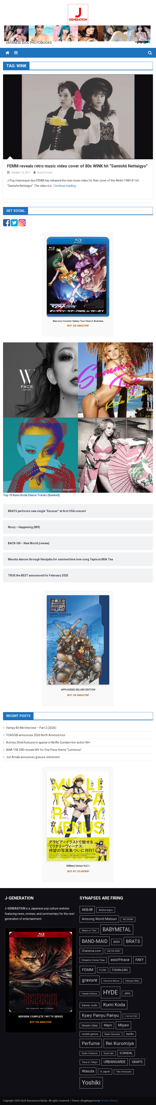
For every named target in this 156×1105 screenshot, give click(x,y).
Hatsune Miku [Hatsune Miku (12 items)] (132, 981)
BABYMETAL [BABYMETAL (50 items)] (117, 929)
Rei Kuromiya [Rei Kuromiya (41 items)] (120, 1043)
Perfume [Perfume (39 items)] (91, 1043)
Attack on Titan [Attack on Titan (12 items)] (89, 930)
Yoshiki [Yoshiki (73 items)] (91, 1082)
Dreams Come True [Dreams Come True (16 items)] (93, 960)
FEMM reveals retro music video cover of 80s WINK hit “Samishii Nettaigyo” (77, 166)
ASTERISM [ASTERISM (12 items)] (128, 919)
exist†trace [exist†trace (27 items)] (120, 960)
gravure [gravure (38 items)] (89, 980)
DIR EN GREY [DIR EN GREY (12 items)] (113, 951)
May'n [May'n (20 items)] (108, 1025)
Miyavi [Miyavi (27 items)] (123, 1025)
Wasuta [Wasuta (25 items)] (88, 1071)
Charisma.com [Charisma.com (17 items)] (91, 950)
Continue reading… (65, 185)
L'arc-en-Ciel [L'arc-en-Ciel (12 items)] (131, 1016)
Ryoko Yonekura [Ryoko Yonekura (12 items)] (90, 1053)
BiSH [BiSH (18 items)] (117, 942)
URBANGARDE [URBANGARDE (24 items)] (115, 1062)
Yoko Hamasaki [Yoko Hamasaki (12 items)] (123, 1071)
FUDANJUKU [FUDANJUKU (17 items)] (120, 970)
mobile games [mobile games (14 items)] (90, 1034)
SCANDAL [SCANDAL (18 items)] (126, 1053)
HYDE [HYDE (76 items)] (110, 992)
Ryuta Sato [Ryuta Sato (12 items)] (109, 1053)
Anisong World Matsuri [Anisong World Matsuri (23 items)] (99, 919)
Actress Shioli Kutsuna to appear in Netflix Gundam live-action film (48, 742)
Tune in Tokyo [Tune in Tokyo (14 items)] (90, 1062)
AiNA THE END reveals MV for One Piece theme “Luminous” (44, 749)
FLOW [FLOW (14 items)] (102, 970)
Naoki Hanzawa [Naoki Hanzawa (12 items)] (112, 1034)
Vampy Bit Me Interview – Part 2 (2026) (31, 727)
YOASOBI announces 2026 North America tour (35, 735)
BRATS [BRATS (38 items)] (133, 941)
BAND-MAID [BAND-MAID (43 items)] (94, 941)
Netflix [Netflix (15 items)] (130, 1034)
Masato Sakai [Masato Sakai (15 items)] (90, 1025)
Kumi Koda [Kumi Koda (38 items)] (114, 1004)
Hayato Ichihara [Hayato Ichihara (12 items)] (89, 993)
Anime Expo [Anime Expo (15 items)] (106, 909)
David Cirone (44, 172)
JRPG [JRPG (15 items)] (127, 993)
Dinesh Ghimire (109, 1100)
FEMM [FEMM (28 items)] (87, 969)
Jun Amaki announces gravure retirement (33, 757)
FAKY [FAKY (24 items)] (139, 960)
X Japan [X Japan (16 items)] (105, 1071)
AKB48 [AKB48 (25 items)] (87, 909)
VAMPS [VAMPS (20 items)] (137, 1062)
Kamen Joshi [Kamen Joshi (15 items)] (89, 1005)
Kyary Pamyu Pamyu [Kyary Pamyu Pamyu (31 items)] (100, 1015)
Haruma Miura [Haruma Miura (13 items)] (111, 980)
